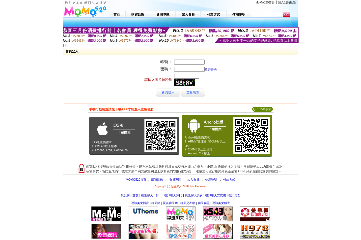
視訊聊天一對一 (151, 195)
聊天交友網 (187, 203)
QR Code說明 (262, 109)
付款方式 (229, 179)
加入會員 (193, 179)
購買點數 (156, 179)
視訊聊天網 (170, 203)
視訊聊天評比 (173, 195)
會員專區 (175, 179)
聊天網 (155, 203)
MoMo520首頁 (265, 2)
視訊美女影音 (140, 203)
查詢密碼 (211, 69)
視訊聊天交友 (130, 195)
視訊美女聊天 (221, 203)
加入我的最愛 (287, 2)
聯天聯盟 (204, 203)
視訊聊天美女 (194, 195)
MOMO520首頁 (136, 179)
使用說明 (211, 179)
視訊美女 (234, 195)
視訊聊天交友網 (215, 195)
